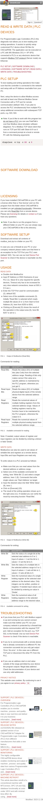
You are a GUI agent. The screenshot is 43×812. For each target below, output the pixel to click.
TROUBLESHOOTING (22, 72)
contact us (32, 214)
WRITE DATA (6, 72)
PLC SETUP (6, 66)
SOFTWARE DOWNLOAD (23, 66)
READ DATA (35, 69)
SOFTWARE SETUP (20, 69)
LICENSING (5, 69)
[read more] (14, 711)
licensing (13, 214)
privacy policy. (20, 683)
